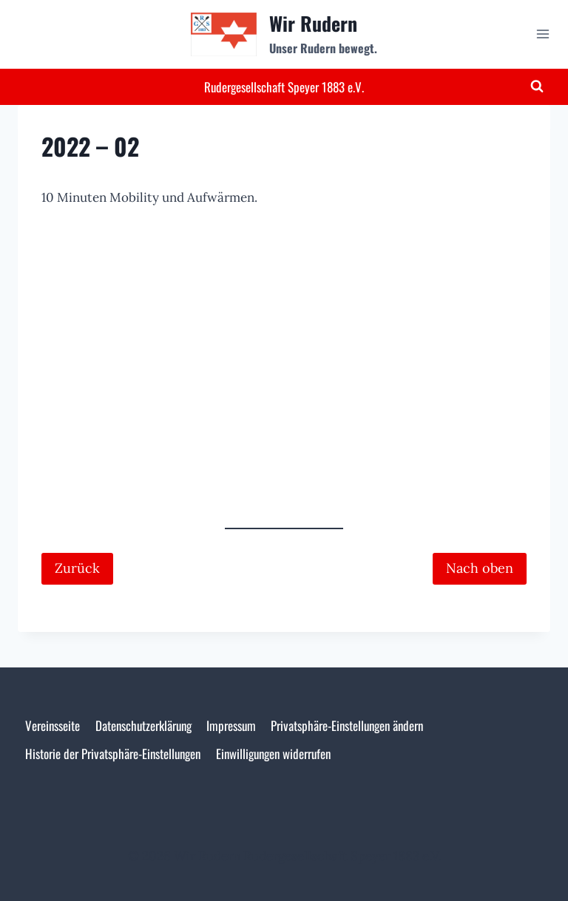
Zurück (77, 568)
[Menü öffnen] (542, 34)
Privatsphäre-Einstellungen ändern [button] (347, 725)
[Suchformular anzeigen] (537, 86)
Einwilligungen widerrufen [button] (273, 753)
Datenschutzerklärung (143, 725)
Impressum (231, 725)
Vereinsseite (52, 725)
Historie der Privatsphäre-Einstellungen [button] (112, 753)
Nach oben (479, 568)
